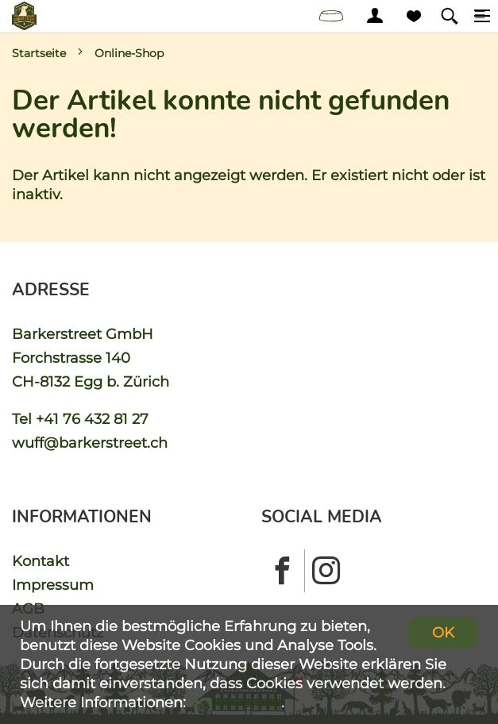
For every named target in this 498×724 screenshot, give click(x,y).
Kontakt (40, 561)
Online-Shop (129, 53)
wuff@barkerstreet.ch (90, 442)
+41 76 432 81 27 (92, 418)
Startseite (39, 53)
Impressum (53, 584)
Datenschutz (235, 702)
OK (443, 632)
